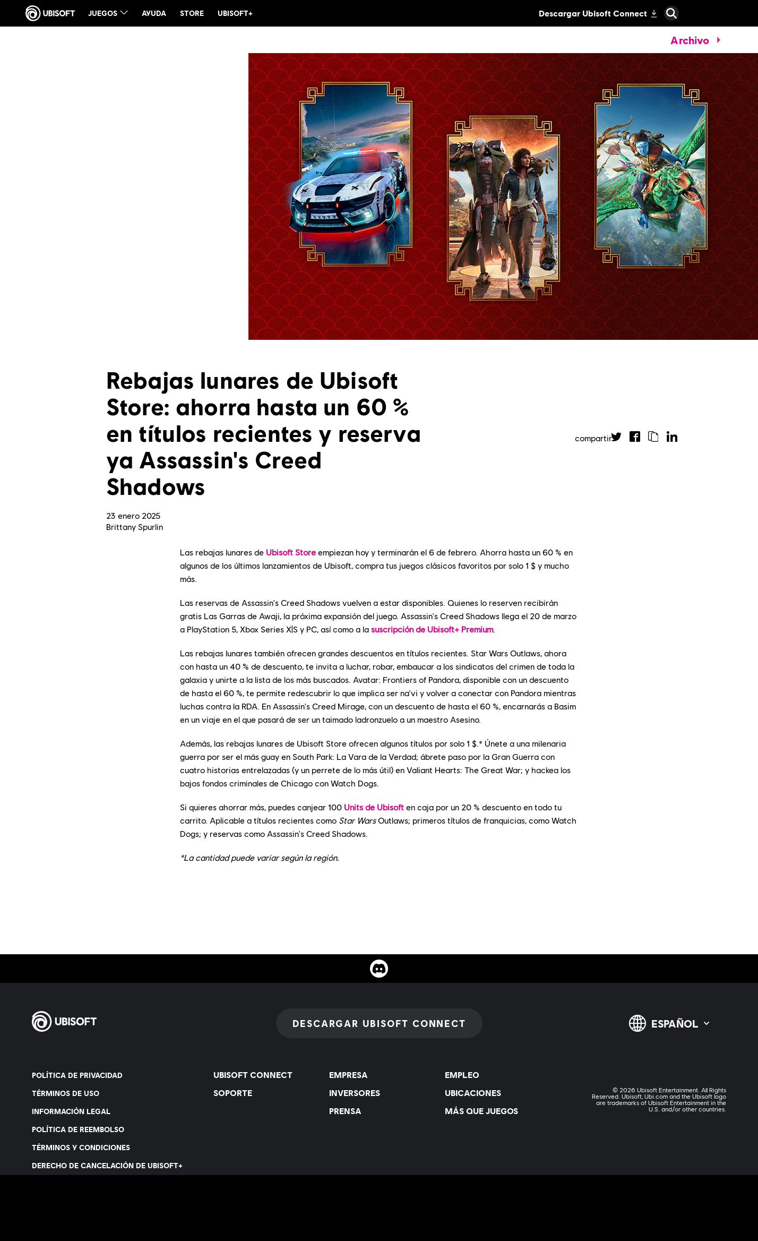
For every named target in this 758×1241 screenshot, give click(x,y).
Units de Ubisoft (374, 807)
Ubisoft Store (291, 552)
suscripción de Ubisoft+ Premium (432, 629)
